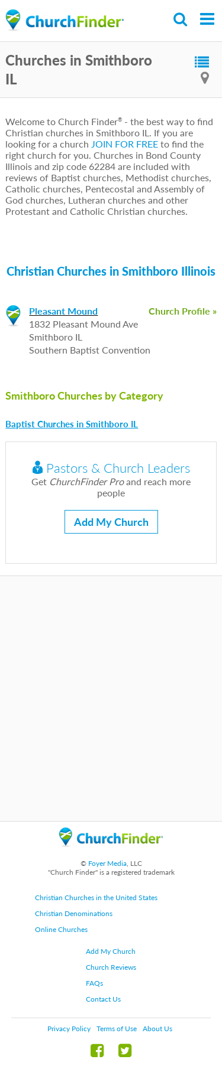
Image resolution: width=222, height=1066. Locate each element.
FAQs (94, 983)
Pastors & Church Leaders (111, 468)
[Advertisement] (111, 698)
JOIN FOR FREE (124, 143)
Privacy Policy (69, 1028)
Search (180, 19)
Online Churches (61, 929)
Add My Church (111, 521)
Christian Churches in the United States (96, 897)
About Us (157, 1028)
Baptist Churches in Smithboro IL (71, 423)
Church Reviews (111, 967)
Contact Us (103, 999)
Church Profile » (183, 310)
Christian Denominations (73, 913)
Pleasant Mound (63, 310)
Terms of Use (116, 1028)
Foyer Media (107, 863)
